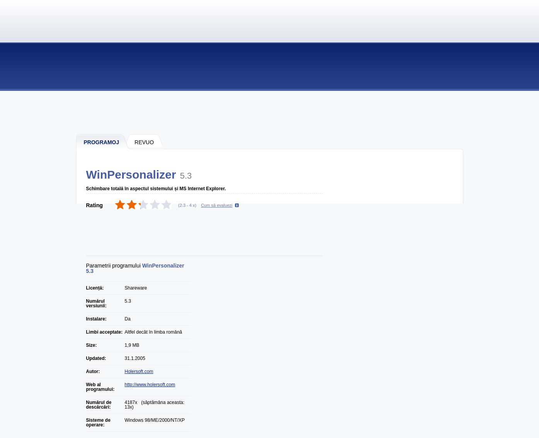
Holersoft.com (139, 371)
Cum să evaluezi (216, 205)
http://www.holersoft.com (150, 384)
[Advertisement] (270, 112)
